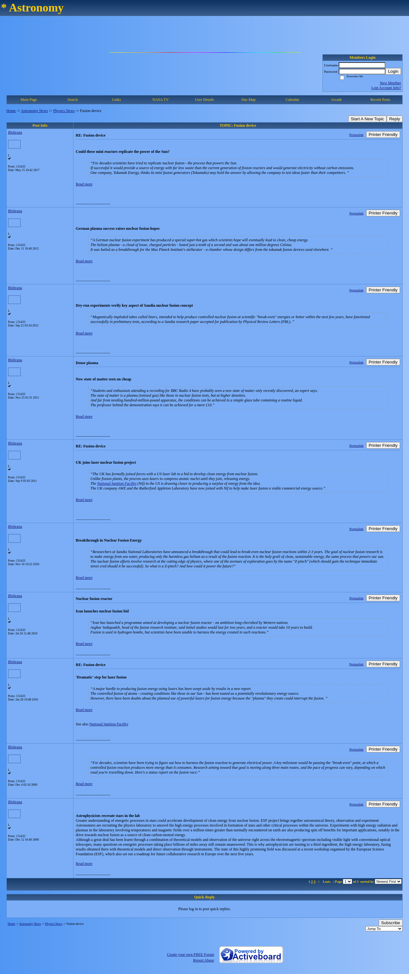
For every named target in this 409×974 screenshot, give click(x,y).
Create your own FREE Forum (190, 954)
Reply (394, 118)
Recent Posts (380, 99)
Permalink (356, 135)
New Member (390, 83)
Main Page (28, 99)
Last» (327, 881)
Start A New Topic (367, 118)
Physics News (64, 111)
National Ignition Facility (116, 483)
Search (72, 99)
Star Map (248, 99)
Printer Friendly (383, 134)
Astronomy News (34, 111)
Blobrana (15, 132)
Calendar (292, 99)
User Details (204, 99)
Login (393, 71)
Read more (84, 184)
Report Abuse (203, 960)
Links (116, 99)
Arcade (336, 99)
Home (11, 111)
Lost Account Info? (386, 88)
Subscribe (390, 922)
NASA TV (160, 99)
